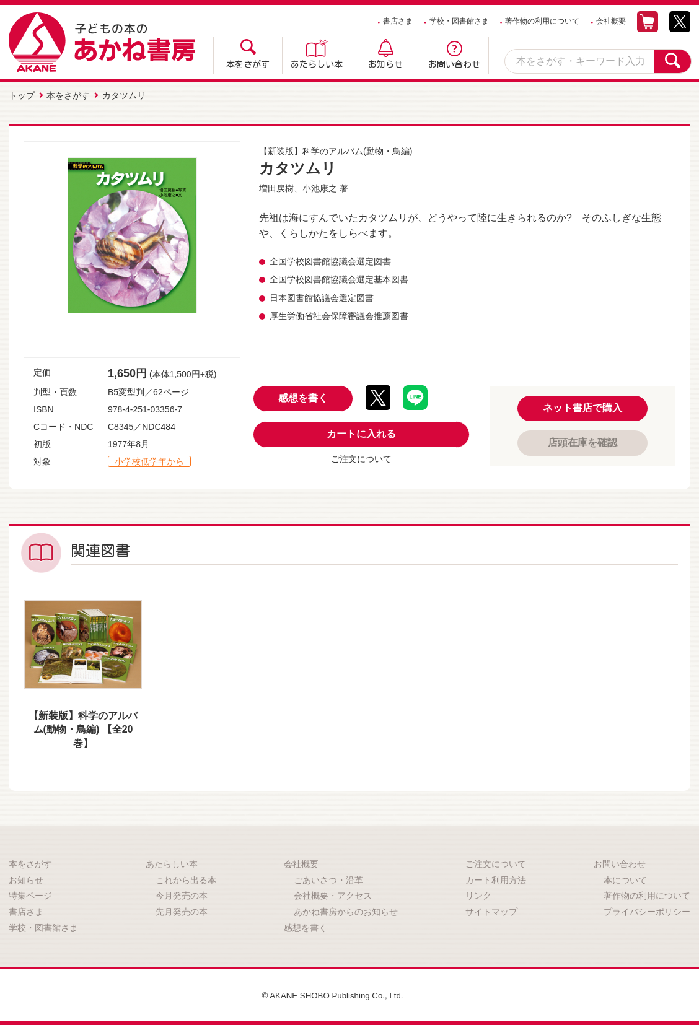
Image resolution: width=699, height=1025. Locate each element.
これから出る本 (186, 879)
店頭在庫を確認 (582, 441)
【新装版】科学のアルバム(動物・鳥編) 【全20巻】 (83, 728)
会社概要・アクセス (333, 894)
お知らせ (385, 64)
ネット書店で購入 (582, 406)
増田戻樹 (276, 187)
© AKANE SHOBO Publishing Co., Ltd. (332, 994)
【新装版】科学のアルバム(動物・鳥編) (335, 150)
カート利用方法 (495, 879)
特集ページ (30, 894)
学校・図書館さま (459, 21)
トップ (22, 95)
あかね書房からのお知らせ (346, 910)
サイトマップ (491, 910)
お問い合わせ (454, 64)
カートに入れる (361, 432)
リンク (478, 894)
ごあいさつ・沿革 (328, 879)
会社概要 (611, 21)
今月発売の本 (182, 894)
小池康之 (319, 187)
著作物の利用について (542, 21)
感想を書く (303, 396)
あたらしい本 (317, 64)
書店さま (398, 21)
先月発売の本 (182, 910)
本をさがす (248, 64)
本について (625, 879)
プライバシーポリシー (647, 910)
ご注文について (361, 458)
